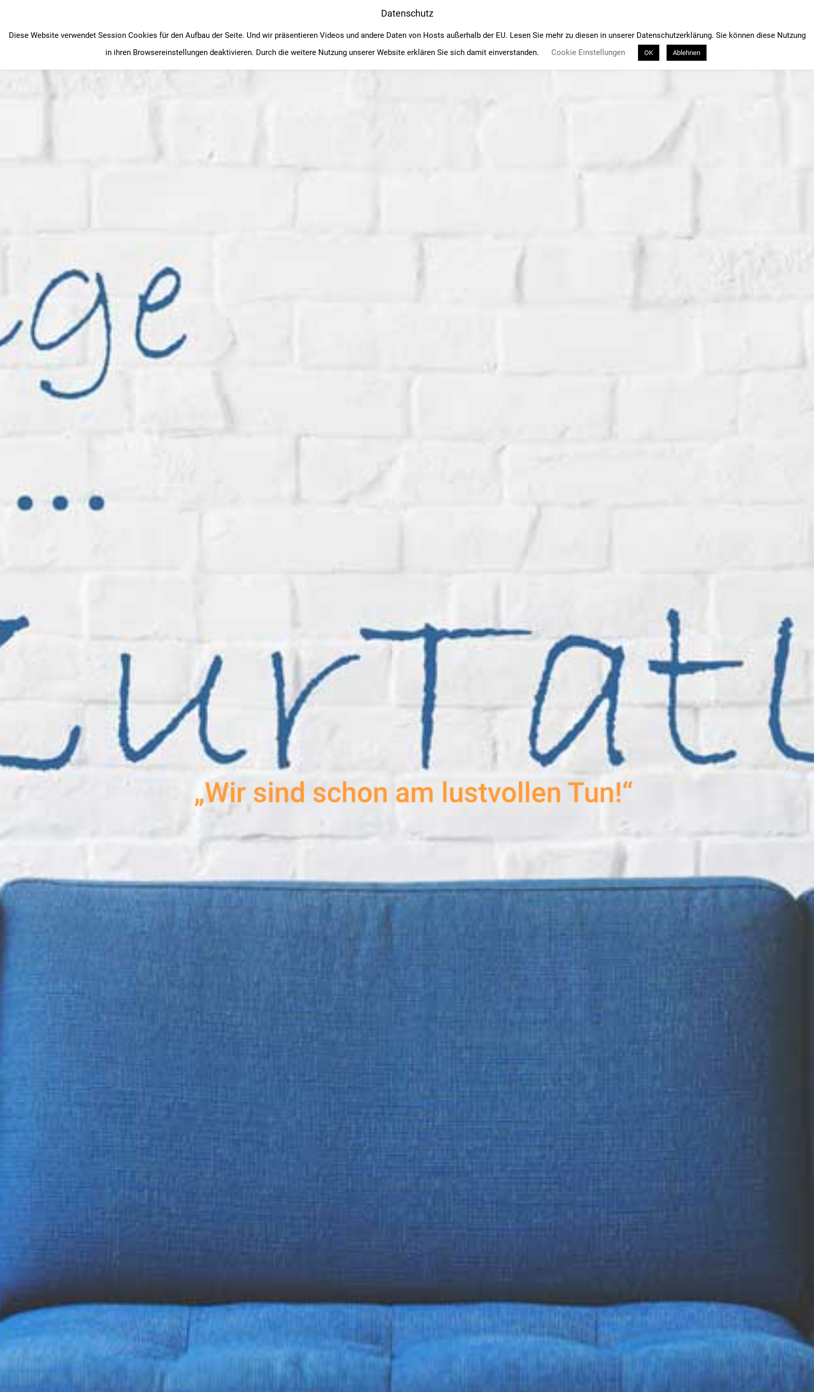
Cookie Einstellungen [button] (588, 52)
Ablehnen (686, 53)
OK (648, 53)
